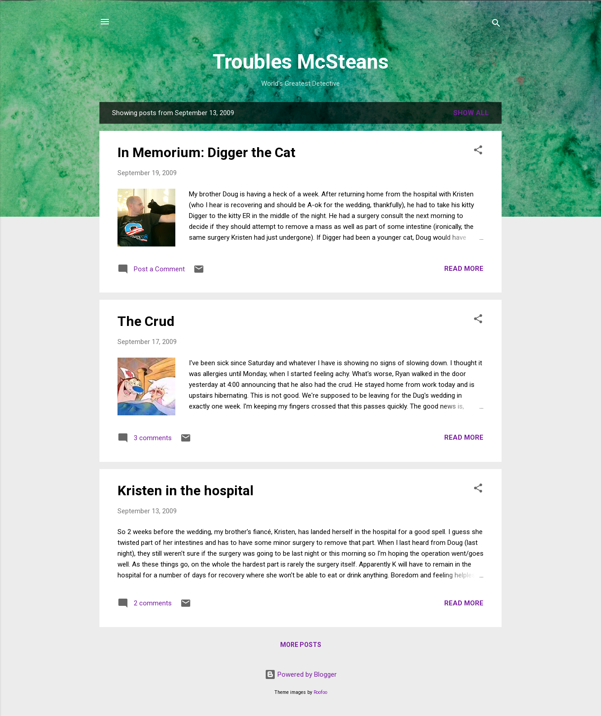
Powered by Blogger (301, 674)
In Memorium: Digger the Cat (206, 152)
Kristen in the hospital (185, 490)
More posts (300, 644)
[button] (478, 151)
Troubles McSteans (301, 62)
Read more (464, 269)
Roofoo (320, 692)
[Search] (496, 24)
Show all (471, 113)
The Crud (145, 321)
